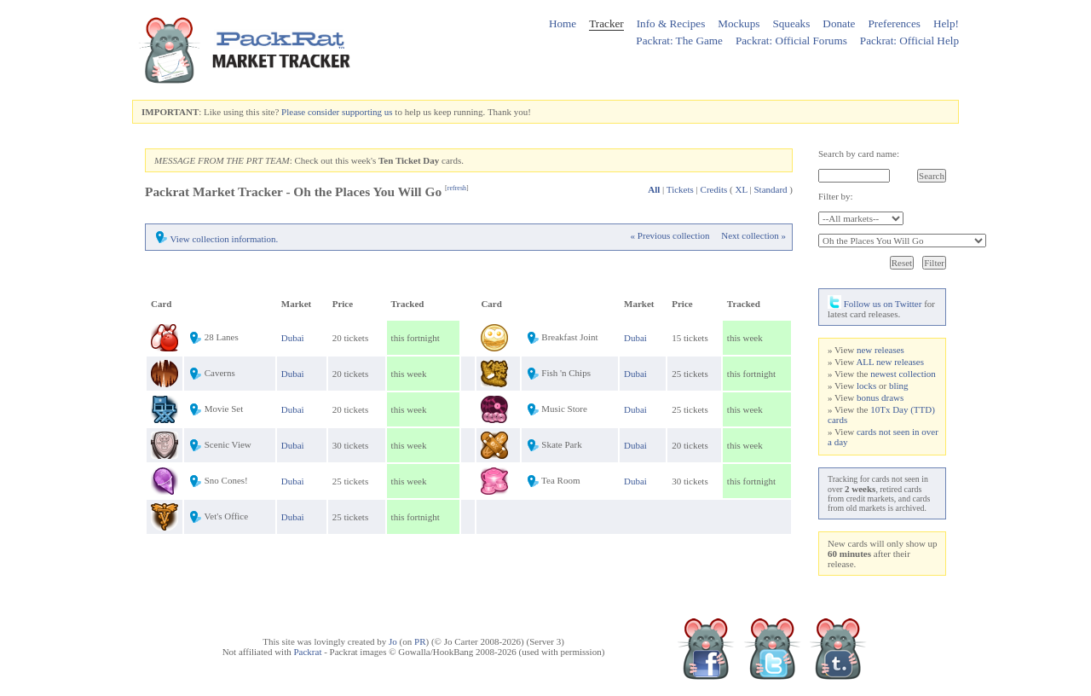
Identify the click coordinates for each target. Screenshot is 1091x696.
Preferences (894, 23)
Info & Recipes (671, 23)
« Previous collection (670, 235)
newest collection (903, 373)
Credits (714, 189)
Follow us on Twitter (874, 304)
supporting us (367, 112)
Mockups (738, 23)
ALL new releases (890, 362)
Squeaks (791, 23)
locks (866, 385)
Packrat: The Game (679, 40)
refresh (456, 188)
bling (899, 385)
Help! (946, 23)
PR (419, 641)
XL (742, 189)
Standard (770, 189)
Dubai (292, 338)
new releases (880, 350)
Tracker (606, 23)
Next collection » (753, 235)
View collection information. (224, 239)
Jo (393, 641)
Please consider (310, 112)
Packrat (307, 652)
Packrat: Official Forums (791, 40)
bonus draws (880, 397)
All (654, 189)
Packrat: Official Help (909, 40)
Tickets (680, 189)
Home (562, 23)
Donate (839, 23)
